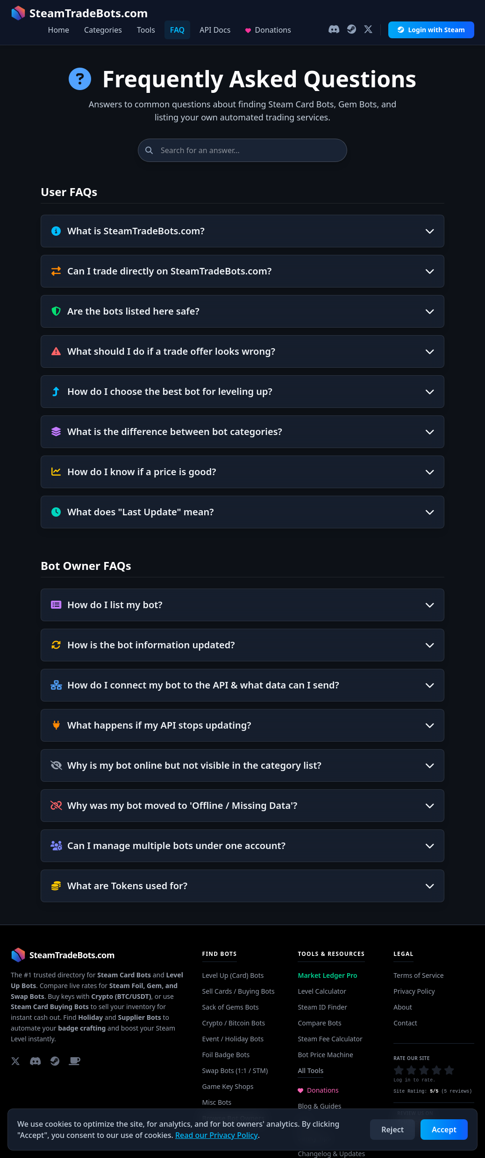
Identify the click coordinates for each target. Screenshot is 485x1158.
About (402, 1007)
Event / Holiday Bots (233, 1038)
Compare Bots (319, 1022)
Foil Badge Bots (226, 1054)
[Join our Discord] (334, 29)
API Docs (215, 30)
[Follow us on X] (368, 29)
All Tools (310, 1070)
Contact (405, 1022)
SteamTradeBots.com (79, 13)
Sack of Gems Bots (230, 1007)
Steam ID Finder (322, 1007)
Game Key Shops (228, 1086)
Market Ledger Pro (327, 975)
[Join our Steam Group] (351, 29)
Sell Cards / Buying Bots (238, 991)
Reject (392, 1129)
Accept (444, 1129)
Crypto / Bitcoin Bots (233, 1022)
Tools (146, 30)
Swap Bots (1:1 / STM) (235, 1070)
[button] (398, 1070)
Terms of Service (418, 975)
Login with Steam (431, 29)
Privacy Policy (414, 991)
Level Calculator (322, 991)
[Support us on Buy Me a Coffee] (74, 1061)
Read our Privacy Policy (216, 1135)
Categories (103, 30)
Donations (268, 30)
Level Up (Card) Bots (233, 975)
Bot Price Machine (325, 1054)
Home (59, 30)
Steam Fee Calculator (330, 1038)
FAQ (177, 30)
